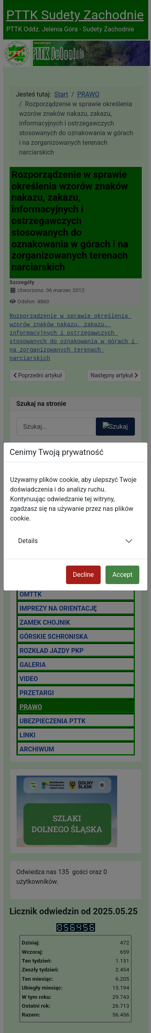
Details (28, 541)
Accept (122, 574)
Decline (83, 574)
